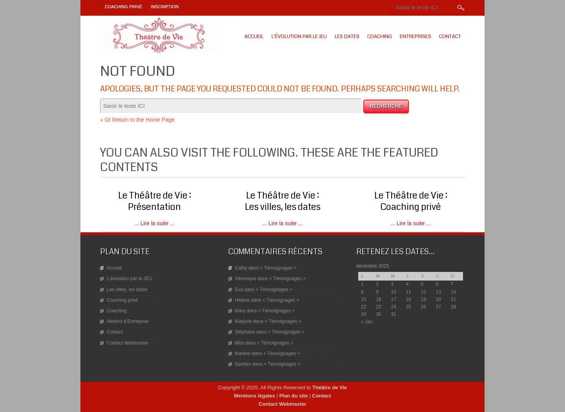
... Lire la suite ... (154, 223)
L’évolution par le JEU (299, 36)
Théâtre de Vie (329, 387)
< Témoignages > (278, 268)
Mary (240, 311)
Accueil (254, 36)
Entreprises (415, 36)
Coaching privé (123, 6)
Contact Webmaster (127, 343)
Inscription (165, 6)
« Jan (366, 321)
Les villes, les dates (127, 289)
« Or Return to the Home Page (137, 120)
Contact (450, 36)
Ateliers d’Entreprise (128, 321)
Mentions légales (254, 396)
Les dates (347, 36)
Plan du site (293, 396)
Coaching (379, 36)
